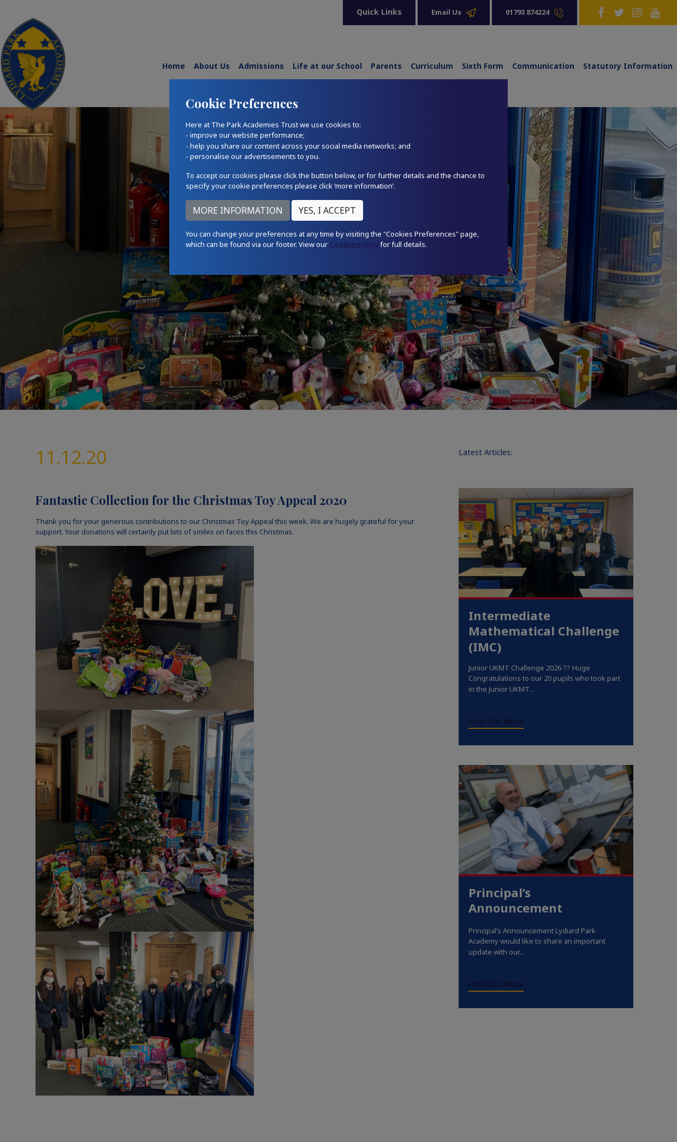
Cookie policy (353, 244)
